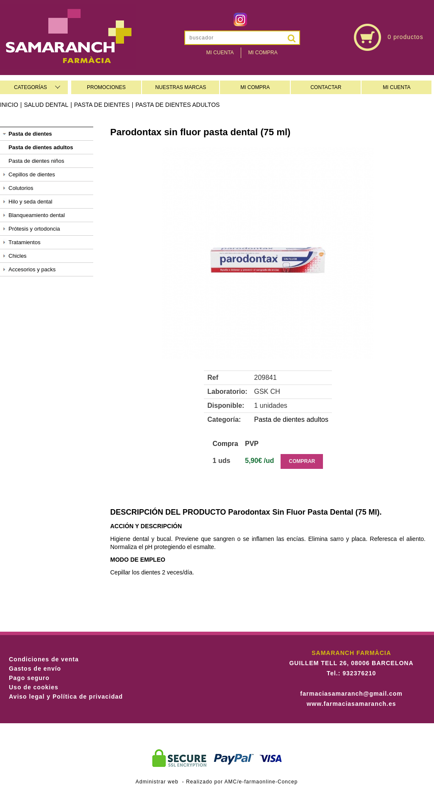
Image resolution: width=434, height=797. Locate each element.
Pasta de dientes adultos (177, 104)
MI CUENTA (396, 87)
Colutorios (20, 188)
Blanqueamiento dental (36, 215)
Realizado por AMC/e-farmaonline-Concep (242, 782)
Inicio (9, 104)
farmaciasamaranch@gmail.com (351, 693)
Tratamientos (24, 242)
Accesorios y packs (32, 269)
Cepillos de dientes (31, 174)
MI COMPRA (255, 87)
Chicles (17, 256)
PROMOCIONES (106, 87)
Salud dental (46, 104)
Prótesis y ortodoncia (34, 229)
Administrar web (157, 782)
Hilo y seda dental (30, 201)
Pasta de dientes (102, 104)
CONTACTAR (325, 87)
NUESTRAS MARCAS (180, 87)
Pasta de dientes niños (36, 161)
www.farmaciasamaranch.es (351, 703)
